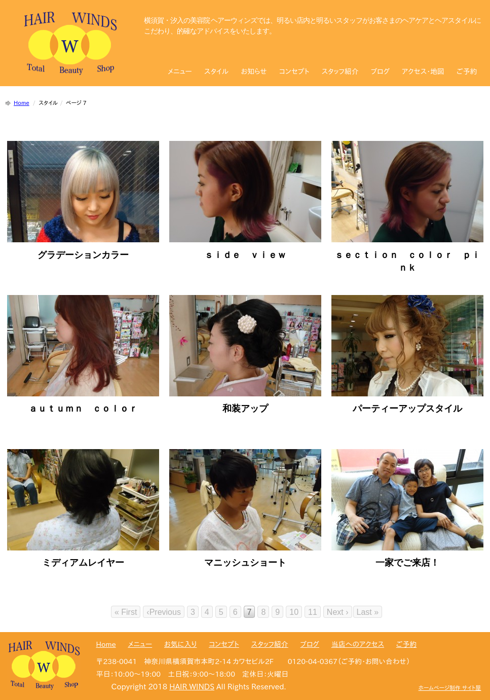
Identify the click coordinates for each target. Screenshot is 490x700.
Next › (338, 612)
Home (21, 102)
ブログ (380, 71)
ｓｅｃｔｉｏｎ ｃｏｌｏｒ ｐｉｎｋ (407, 255)
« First (126, 612)
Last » (368, 612)
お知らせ (254, 71)
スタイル (216, 71)
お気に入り (180, 644)
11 (312, 612)
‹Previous (163, 612)
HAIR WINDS (191, 686)
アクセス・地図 (423, 71)
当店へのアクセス (357, 644)
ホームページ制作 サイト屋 (450, 687)
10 (293, 612)
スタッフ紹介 (339, 71)
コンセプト (294, 71)
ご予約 (467, 71)
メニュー (180, 71)
